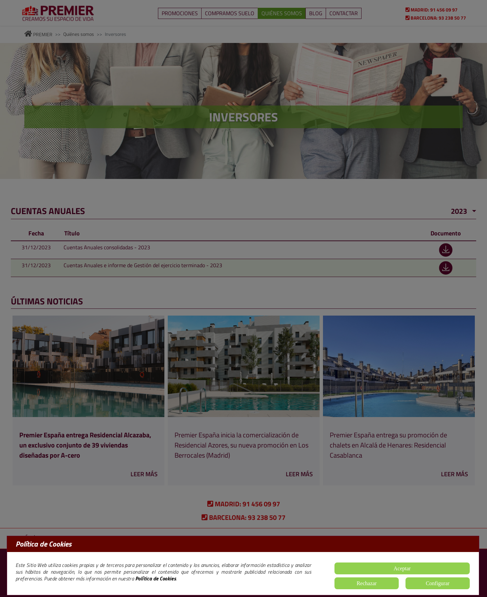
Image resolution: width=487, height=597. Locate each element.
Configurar (437, 583)
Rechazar (366, 583)
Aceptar (402, 568)
